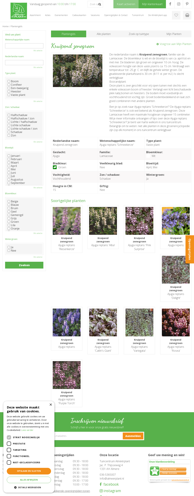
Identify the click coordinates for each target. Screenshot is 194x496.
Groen (13, 222)
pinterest (111, 448)
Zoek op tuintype (139, 34)
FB (170, 4)
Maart (13, 162)
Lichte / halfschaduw (22, 122)
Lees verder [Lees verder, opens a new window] (27, 430)
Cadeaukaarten (58, 476)
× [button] (50, 405)
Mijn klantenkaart (108, 479)
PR (187, 4)
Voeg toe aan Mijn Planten (175, 44)
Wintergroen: (11, 239)
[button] (29, 487)
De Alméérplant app (110, 472)
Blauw (13, 205)
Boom (13, 81)
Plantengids (68, 34)
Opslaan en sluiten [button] (29, 471)
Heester (14, 91)
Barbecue (56, 469)
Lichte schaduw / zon (22, 128)
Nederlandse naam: (14, 56)
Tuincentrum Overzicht (164, 490)
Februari (15, 159)
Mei (12, 169)
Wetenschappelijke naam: (17, 40)
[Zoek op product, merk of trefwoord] (95, 4)
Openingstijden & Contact (113, 465)
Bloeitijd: (9, 148)
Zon (12, 135)
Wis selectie (37, 50)
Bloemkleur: (11, 193)
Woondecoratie (59, 472)
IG (178, 4)
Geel (12, 211)
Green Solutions (142, 490)
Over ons (104, 469)
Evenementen (58, 479)
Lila (11, 225)
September (16, 183)
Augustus (15, 179)
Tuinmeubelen (58, 465)
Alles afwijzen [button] (29, 479)
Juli (11, 176)
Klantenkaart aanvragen (111, 476)
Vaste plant (16, 95)
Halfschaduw (17, 115)
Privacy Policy (184, 490)
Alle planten (104, 34)
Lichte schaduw (19, 125)
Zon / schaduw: (12, 107)
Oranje (14, 228)
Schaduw (15, 132)
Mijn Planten (173, 34)
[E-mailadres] (97, 387)
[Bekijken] (187, 15)
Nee (12, 250)
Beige (13, 201)
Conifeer (15, 84)
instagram (112, 442)
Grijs (12, 218)
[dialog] (28, 447)
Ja (10, 247)
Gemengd (15, 215)
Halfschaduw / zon (21, 118)
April (12, 166)
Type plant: (10, 73)
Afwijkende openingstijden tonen (70, 442)
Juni (12, 172)
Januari (14, 156)
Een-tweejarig (18, 88)
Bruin (13, 208)
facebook (110, 435)
